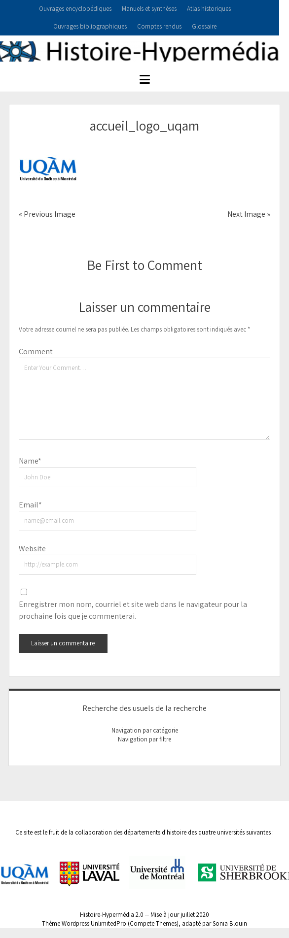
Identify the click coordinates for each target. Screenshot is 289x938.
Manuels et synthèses (149, 8)
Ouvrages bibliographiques (90, 26)
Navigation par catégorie (144, 730)
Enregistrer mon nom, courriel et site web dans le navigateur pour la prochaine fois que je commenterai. (133, 610)
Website (32, 548)
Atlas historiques (209, 8)
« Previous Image (47, 214)
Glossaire (204, 26)
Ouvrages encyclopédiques (75, 8)
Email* (30, 505)
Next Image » (248, 214)
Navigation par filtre (144, 739)
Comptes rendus (159, 26)
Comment (36, 351)
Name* (30, 461)
